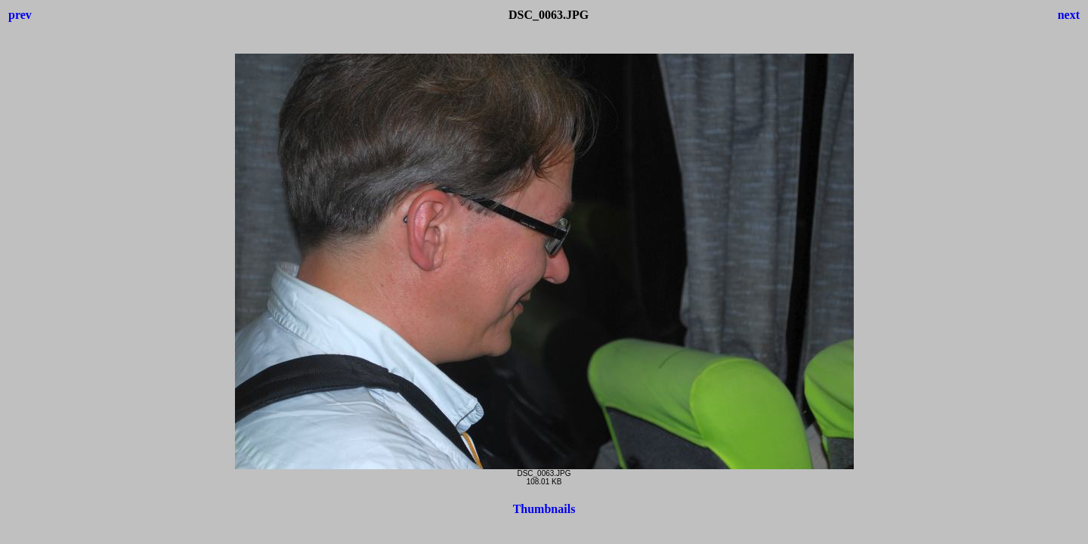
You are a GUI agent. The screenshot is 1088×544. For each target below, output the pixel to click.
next (1069, 14)
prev (20, 14)
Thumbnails (544, 508)
